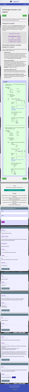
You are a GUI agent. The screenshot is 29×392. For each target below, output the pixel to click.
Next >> (24, 15)
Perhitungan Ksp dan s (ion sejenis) (14, 190)
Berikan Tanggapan (5, 288)
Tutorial (14, 377)
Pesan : (2, 215)
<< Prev (4, 15)
